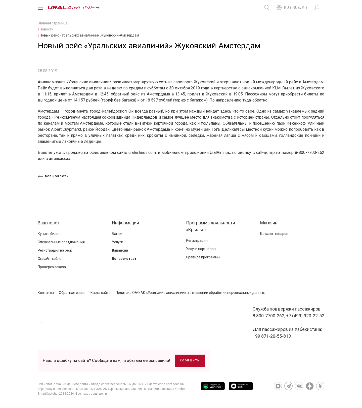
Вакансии (120, 250)
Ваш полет (48, 222)
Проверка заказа (52, 267)
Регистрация (197, 241)
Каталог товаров (274, 234)
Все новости (53, 176)
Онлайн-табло (49, 259)
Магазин (269, 222)
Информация (125, 222)
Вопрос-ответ (124, 259)
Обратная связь (72, 293)
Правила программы (203, 257)
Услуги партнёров (201, 249)
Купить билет (49, 234)
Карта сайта (100, 293)
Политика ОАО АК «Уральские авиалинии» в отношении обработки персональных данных (190, 293)
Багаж (117, 234)
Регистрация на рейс (55, 250)
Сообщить (190, 360)
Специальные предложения (61, 242)
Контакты (46, 293)
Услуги (117, 242)
